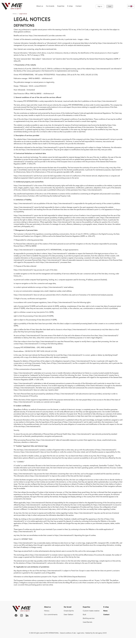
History (46, 611)
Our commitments (50, 614)
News (105, 611)
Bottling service (88, 618)
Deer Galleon (68, 614)
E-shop (106, 607)
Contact (106, 614)
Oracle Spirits (69, 611)
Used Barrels (87, 622)
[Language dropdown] (131, 6)
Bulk (84, 614)
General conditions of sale (68, 633)
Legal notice (80, 633)
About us (47, 607)
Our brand (67, 607)
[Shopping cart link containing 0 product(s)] (109, 6)
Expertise (86, 607)
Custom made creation (91, 611)
